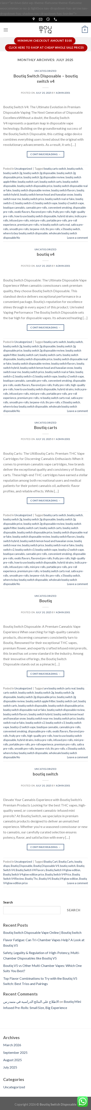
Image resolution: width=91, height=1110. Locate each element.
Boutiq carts (45, 427)
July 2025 (10, 1067)
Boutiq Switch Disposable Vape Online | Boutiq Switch (42, 932)
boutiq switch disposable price (34, 186)
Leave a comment (77, 237)
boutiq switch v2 (35, 722)
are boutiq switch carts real (60, 688)
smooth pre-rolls (19, 229)
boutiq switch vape (46, 203)
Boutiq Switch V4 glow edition (63, 870)
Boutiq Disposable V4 (46, 865)
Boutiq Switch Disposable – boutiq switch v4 (46, 78)
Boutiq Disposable (21, 865)
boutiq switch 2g (12, 173)
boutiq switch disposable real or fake (24, 710)
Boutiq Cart (51, 861)
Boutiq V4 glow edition (65, 878)
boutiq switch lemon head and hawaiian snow (46, 194)
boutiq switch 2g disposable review (44, 177)
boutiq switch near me (40, 718)
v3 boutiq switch (70, 229)
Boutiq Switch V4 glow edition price (23, 874)
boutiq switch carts (51, 181)
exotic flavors (22, 211)
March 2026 (12, 1045)
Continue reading (45, 154)
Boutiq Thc (31, 878)
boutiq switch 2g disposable (39, 173)
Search (8, 902)
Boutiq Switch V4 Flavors (30, 870)
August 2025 (12, 1060)
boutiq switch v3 (24, 203)
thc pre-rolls (53, 229)
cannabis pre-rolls (36, 207)
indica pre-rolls (43, 740)
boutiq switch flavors (63, 190)
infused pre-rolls (19, 220)
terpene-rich (37, 229)
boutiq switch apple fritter (40, 701)
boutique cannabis (14, 207)
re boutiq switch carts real (55, 224)
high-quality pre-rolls (39, 735)
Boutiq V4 (45, 878)
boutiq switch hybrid (40, 714)
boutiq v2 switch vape (71, 203)
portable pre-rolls (57, 220)
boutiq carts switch (55, 168)
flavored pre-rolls (41, 211)
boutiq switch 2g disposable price (36, 697)
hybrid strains (65, 216)
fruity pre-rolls (61, 211)
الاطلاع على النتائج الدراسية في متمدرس (31, 1001)
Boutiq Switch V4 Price (58, 874)
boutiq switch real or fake (59, 199)
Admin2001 (63, 92)
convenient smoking (60, 207)
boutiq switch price (33, 199)
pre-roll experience (42, 744)
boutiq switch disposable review (31, 190)
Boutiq (45, 600)
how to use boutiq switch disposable (35, 216)
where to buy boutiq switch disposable (25, 233)
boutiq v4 (45, 254)
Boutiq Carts (66, 861)
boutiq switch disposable (32, 705)
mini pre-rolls (38, 220)
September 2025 (15, 1052)
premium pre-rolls (28, 224)
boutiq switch (75, 168)
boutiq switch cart (28, 181)
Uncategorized (45, 70)
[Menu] (5, 30)
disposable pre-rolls (39, 731)
